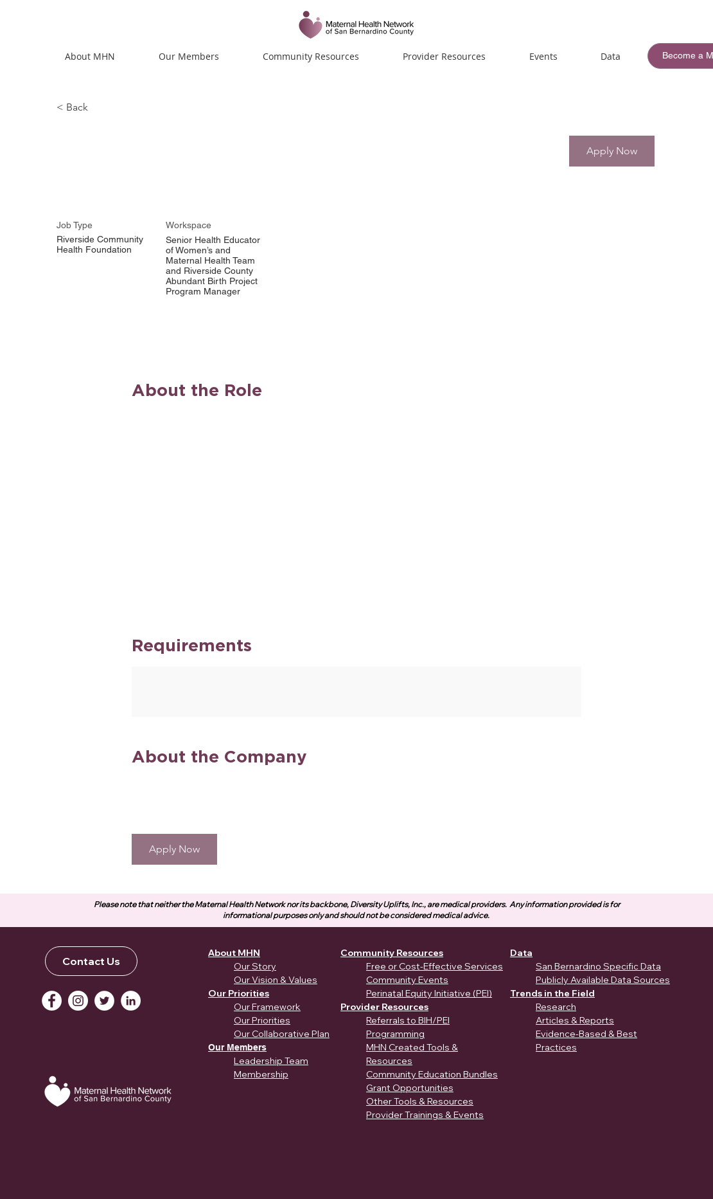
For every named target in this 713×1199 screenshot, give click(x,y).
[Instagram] (78, 1001)
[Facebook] (52, 1001)
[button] (543, 56)
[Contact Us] (91, 961)
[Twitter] (104, 1001)
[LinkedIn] (131, 1001)
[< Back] (102, 107)
